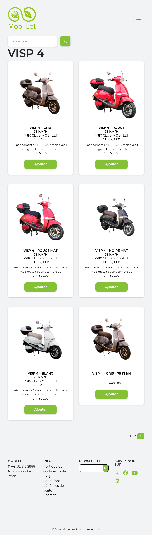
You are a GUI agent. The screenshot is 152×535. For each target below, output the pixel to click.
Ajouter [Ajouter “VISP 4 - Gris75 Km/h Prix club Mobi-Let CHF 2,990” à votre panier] (40, 164)
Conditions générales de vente (53, 485)
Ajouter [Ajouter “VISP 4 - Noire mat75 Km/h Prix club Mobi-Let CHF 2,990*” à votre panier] (111, 287)
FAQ (46, 476)
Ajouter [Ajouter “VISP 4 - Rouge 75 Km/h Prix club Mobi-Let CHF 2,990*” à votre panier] (111, 164)
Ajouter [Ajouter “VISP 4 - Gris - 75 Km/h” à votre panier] (111, 394)
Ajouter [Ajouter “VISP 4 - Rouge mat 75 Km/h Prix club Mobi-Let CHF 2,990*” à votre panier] (40, 287)
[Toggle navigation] (138, 18)
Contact (49, 495)
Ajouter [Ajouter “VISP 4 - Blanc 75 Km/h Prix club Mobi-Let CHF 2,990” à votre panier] (40, 409)
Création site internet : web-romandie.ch (76, 529)
